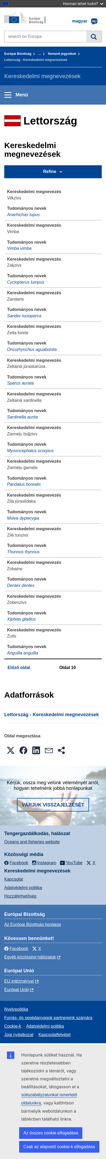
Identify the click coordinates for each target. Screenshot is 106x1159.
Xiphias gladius (21, 619)
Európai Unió (16, 989)
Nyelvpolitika (16, 1009)
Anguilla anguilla (22, 653)
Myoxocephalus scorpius (30, 450)
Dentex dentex (21, 585)
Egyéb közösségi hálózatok (30, 957)
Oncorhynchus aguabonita (32, 349)
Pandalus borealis (24, 484)
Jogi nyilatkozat (18, 1034)
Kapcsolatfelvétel (55, 1034)
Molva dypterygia (23, 518)
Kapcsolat (13, 879)
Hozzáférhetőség (20, 896)
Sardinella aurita (22, 417)
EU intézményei (19, 981)
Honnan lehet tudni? (83, 3)
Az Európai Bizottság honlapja (32, 924)
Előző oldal (19, 667)
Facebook (16, 948)
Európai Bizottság (17, 54)
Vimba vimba (19, 248)
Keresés (93, 36)
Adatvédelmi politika (23, 887)
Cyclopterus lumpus (26, 282)
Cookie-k (12, 1026)
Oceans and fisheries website (32, 842)
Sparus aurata (20, 383)
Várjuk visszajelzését (53, 805)
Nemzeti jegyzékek (62, 54)
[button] (10, 750)
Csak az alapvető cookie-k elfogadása (59, 1146)
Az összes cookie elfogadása (50, 1133)
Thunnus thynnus (23, 552)
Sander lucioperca (24, 316)
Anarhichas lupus (23, 214)
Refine (49, 171)
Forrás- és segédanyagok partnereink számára (48, 1017)
